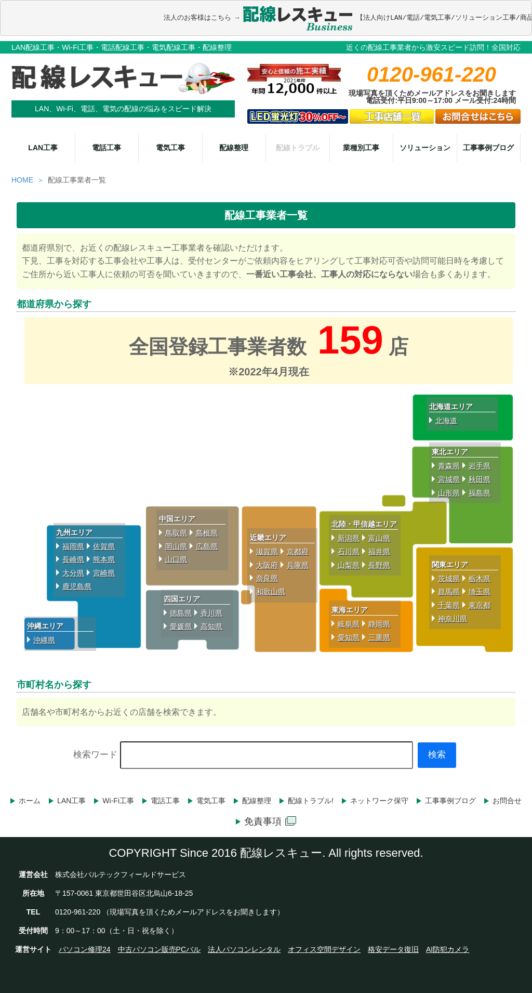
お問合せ (507, 800)
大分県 (73, 573)
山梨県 (349, 565)
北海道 (446, 420)
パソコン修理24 (85, 949)
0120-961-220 (431, 74)
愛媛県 (181, 626)
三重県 (379, 637)
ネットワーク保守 (379, 800)
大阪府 (267, 565)
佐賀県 (104, 546)
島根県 (207, 533)
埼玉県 (479, 591)
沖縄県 (44, 640)
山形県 (449, 493)
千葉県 (449, 605)
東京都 (479, 605)
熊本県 (104, 559)
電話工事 (106, 147)
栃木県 (479, 578)
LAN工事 (43, 147)
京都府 (298, 551)
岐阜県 (349, 624)
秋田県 (479, 479)
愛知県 (349, 637)
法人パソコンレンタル (244, 949)
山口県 (176, 559)
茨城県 (449, 578)
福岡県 (73, 546)
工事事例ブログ (488, 147)
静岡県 (379, 624)
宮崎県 (104, 573)
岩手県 (479, 466)
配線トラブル (298, 147)
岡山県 (176, 546)
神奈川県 (452, 619)
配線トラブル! (311, 800)
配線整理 (233, 147)
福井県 (379, 551)
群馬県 (449, 591)
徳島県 (181, 613)
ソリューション (425, 147)
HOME (22, 180)
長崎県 (73, 559)
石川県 (349, 551)
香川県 (211, 613)
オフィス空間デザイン (324, 949)
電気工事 (170, 147)
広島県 (207, 546)
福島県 (479, 493)
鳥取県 (176, 533)
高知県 (211, 626)
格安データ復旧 (393, 949)
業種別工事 (361, 147)
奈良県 (267, 578)
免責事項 (270, 821)
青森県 (449, 466)
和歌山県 (270, 591)
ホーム (30, 800)
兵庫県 (298, 565)
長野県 (379, 565)
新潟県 (349, 538)
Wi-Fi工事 (118, 800)
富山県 (379, 538)
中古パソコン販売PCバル (159, 949)
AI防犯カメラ (447, 949)
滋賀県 (267, 551)
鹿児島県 (76, 586)
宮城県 (449, 479)
